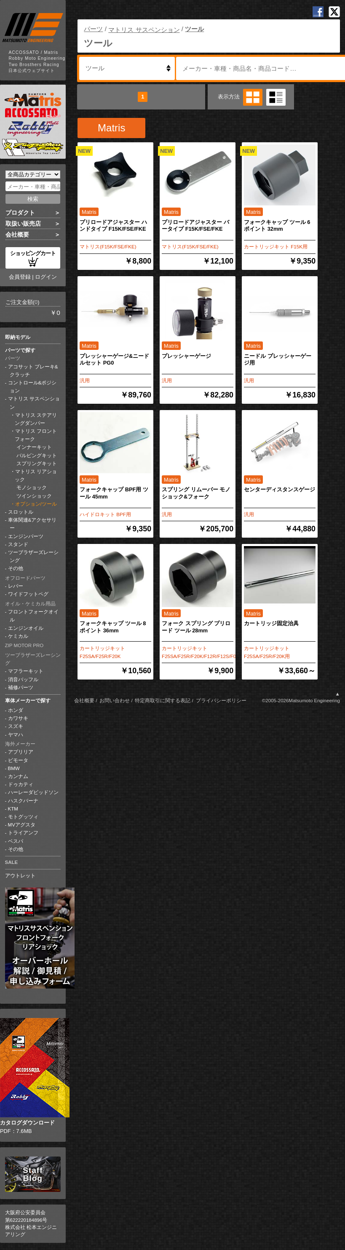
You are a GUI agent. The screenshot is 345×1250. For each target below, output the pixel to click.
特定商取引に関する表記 (162, 700)
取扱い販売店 (23, 223)
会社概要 (17, 234)
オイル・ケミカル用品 (30, 603)
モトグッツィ (23, 816)
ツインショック (33, 495)
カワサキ (18, 718)
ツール (194, 28)
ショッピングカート (33, 258)
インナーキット (33, 447)
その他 (15, 568)
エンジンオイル (25, 628)
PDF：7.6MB (33, 1076)
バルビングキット (36, 455)
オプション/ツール (36, 503)
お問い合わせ (114, 700)
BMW (14, 768)
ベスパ (15, 841)
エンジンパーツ (25, 536)
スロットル (20, 511)
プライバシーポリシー (221, 700)
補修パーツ (20, 687)
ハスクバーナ (23, 800)
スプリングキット (36, 463)
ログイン (46, 277)
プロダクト (20, 212)
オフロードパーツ (25, 578)
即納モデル (17, 337)
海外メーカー (20, 743)
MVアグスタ (21, 824)
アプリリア (20, 751)
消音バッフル (23, 679)
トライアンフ (23, 832)
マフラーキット (25, 671)
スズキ (15, 726)
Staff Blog (33, 1174)
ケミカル (18, 636)
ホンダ (15, 710)
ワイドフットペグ (28, 594)
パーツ (12, 358)
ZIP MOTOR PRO (24, 645)
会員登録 (20, 277)
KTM (13, 808)
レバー (15, 586)
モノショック (31, 487)
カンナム (18, 776)
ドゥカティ (20, 784)
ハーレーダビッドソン (33, 792)
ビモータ (18, 760)
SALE (11, 862)
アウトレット (20, 875)
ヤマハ (15, 734)
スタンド (18, 544)
